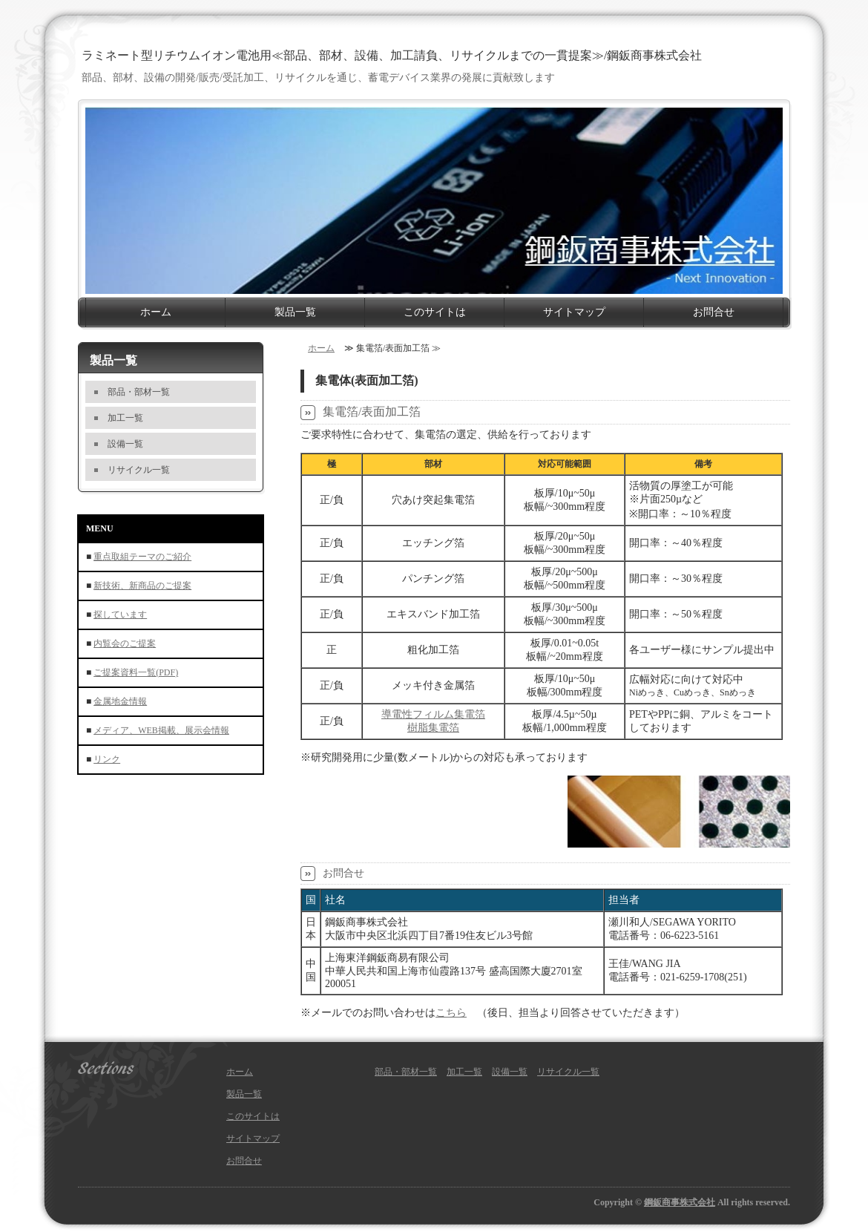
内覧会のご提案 (124, 643)
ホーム (155, 312)
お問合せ (713, 312)
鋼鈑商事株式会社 (679, 1202)
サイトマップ (574, 312)
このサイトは (435, 312)
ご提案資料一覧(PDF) (135, 672)
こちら (451, 1012)
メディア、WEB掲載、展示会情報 (161, 730)
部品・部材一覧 (139, 392)
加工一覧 (125, 418)
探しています (120, 614)
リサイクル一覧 (139, 470)
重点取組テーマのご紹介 (142, 556)
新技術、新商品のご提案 (142, 585)
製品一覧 (295, 312)
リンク (106, 759)
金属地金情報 (120, 701)
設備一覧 (125, 444)
